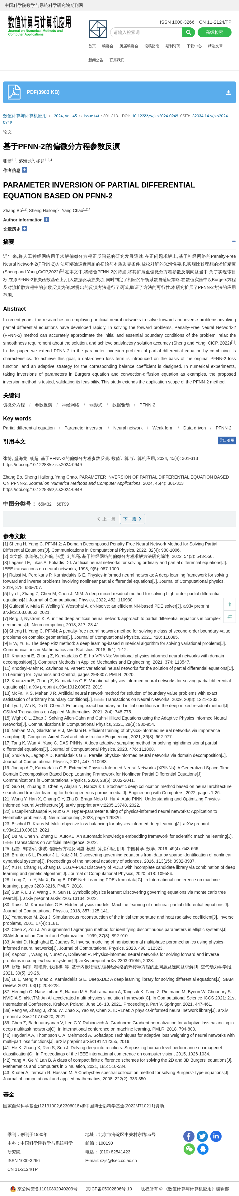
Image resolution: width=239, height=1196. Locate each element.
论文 (7, 131)
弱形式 (95, 404)
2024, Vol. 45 (65, 115)
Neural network (128, 427)
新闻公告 (95, 60)
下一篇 (132, 519)
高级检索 (214, 32)
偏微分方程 (14, 404)
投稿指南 (151, 46)
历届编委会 (129, 46)
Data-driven (194, 427)
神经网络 (70, 404)
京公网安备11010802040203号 (44, 1188)
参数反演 (43, 404)
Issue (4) (91, 115)
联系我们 (117, 60)
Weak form (162, 427)
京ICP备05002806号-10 (109, 1188)
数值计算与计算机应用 (25, 115)
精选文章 (215, 46)
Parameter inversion (83, 427)
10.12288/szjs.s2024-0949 (155, 115)
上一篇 (106, 519)
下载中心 (194, 46)
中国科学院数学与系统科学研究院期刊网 (44, 5)
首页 (92, 46)
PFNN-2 (147, 404)
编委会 (107, 46)
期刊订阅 (173, 46)
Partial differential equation (29, 427)
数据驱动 (121, 404)
